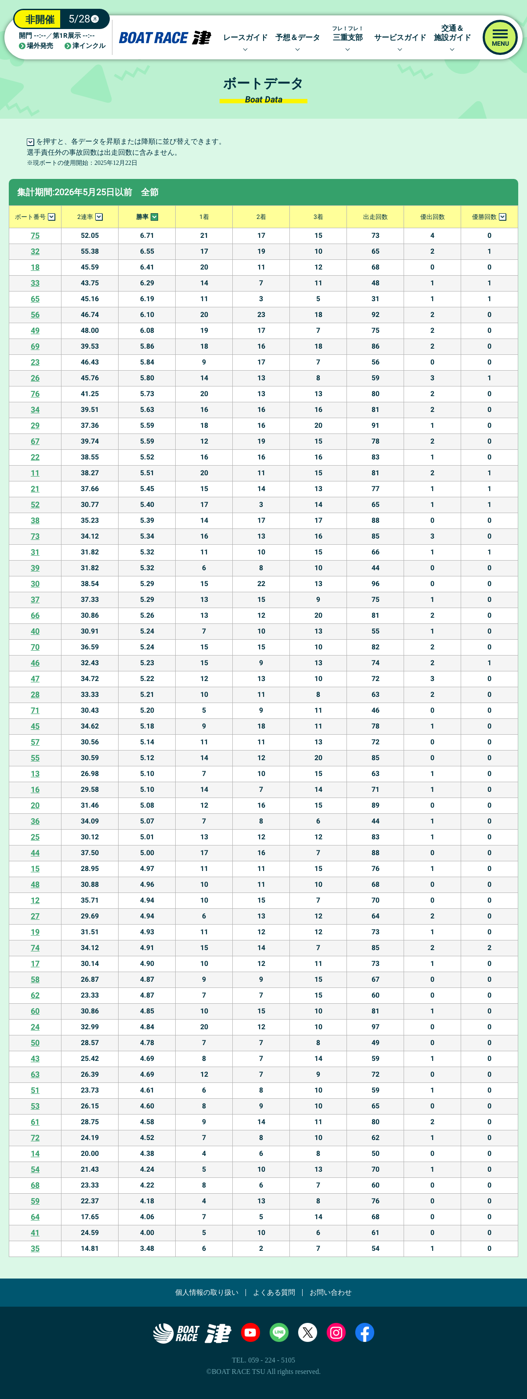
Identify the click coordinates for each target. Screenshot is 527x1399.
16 (35, 789)
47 (35, 678)
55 (35, 757)
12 (35, 900)
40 (35, 631)
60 (35, 1011)
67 (35, 441)
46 (35, 662)
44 (35, 852)
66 (35, 615)
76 (35, 393)
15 (35, 868)
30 (35, 583)
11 (35, 472)
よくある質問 (274, 1292)
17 (35, 963)
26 (35, 378)
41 (35, 1232)
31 (35, 552)
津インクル (88, 46)
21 (35, 488)
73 (35, 536)
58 (35, 979)
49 (35, 330)
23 (35, 362)
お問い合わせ (331, 1292)
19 (35, 931)
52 (35, 504)
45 (35, 726)
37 (35, 599)
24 (35, 1026)
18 (35, 267)
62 (35, 995)
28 (35, 694)
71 (35, 710)
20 (35, 805)
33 (35, 283)
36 (35, 821)
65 (35, 298)
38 (35, 520)
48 (35, 884)
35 (35, 1248)
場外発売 (40, 46)
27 (35, 916)
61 (35, 1121)
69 (35, 346)
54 (35, 1169)
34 (35, 409)
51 (35, 1090)
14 (35, 1153)
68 (35, 1185)
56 (35, 314)
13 (35, 773)
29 (35, 425)
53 (35, 1106)
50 (35, 1042)
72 (35, 1137)
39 (35, 567)
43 (35, 1058)
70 (35, 647)
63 (35, 1074)
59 (35, 1201)
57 (35, 742)
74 (35, 947)
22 (35, 457)
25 (35, 837)
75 (35, 235)
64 (35, 1216)
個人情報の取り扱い (206, 1292)
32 (35, 251)
